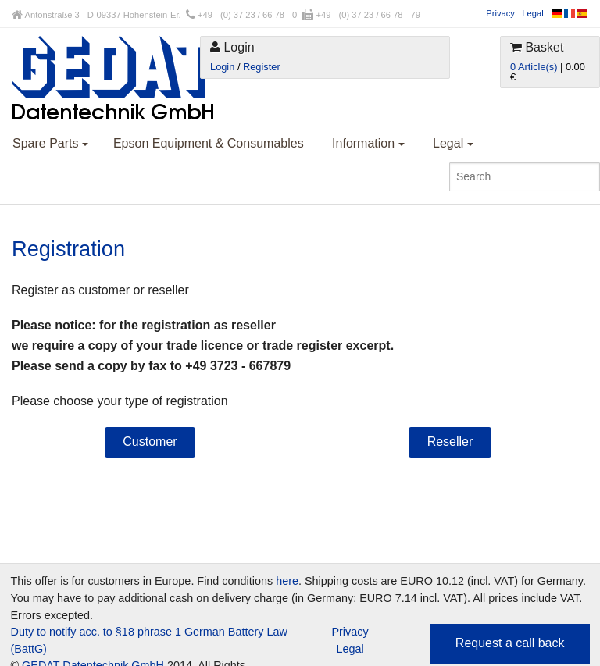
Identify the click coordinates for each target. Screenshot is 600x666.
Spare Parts (50, 143)
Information (368, 143)
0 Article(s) (533, 67)
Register (261, 67)
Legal (532, 13)
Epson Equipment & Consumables (208, 143)
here (287, 581)
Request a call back (510, 643)
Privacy (500, 13)
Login (222, 67)
